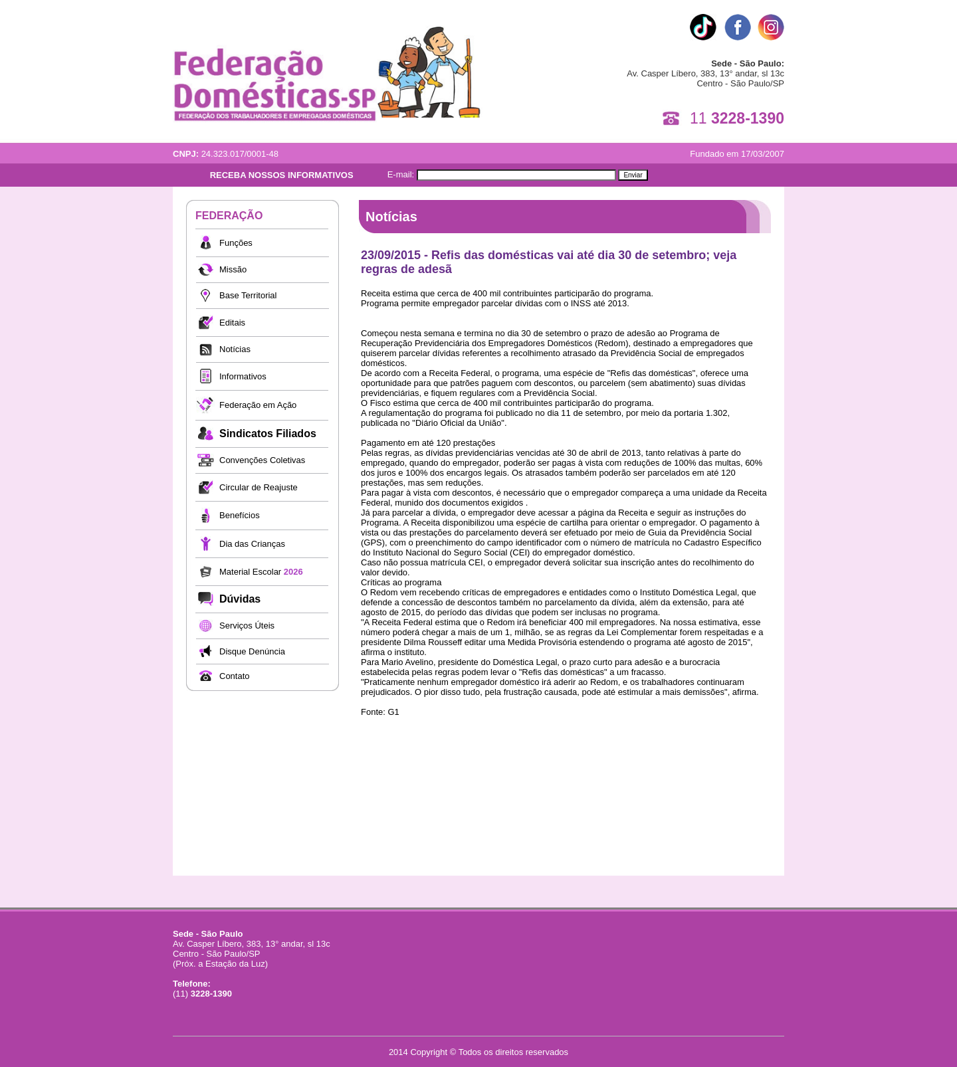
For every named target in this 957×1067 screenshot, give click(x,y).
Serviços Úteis (246, 625)
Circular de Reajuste (258, 487)
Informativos (242, 376)
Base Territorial (247, 295)
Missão (233, 269)
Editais (232, 323)
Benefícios (239, 515)
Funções (236, 243)
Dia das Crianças (252, 544)
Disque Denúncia (252, 651)
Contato (234, 676)
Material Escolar (261, 572)
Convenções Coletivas (262, 460)
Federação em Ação (257, 405)
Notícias (235, 349)
